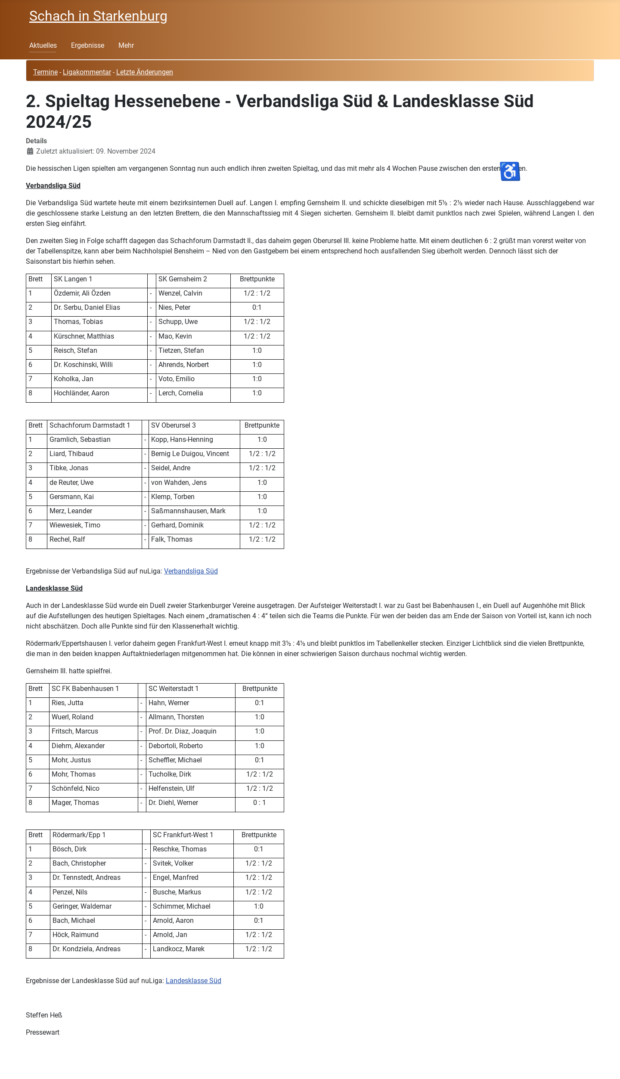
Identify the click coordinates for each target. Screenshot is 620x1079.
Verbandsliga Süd (191, 571)
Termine (45, 72)
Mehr (126, 45)
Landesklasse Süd (193, 981)
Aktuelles (43, 45)
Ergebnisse (87, 45)
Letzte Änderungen (144, 72)
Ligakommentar (87, 72)
